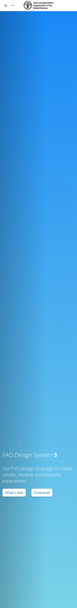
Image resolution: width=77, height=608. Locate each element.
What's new (14, 492)
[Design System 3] (38, 5)
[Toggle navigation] (12, 5)
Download (42, 492)
